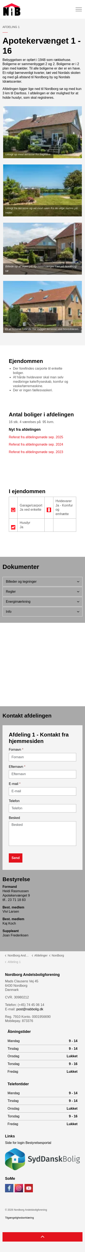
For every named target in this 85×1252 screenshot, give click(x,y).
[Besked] (42, 833)
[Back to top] (42, 1237)
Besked (14, 818)
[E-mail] (42, 791)
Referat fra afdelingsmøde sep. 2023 (36, 452)
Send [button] (15, 858)
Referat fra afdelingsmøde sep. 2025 (36, 437)
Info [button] (9, 611)
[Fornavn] (42, 757)
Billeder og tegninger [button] (21, 581)
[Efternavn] (42, 774)
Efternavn (17, 766)
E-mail (15, 784)
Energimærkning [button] (18, 601)
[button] (42, 132)
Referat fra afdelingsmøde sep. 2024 (36, 444)
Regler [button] (11, 591)
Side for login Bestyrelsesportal (28, 1143)
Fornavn (16, 749)
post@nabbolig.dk (29, 1009)
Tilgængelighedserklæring (19, 1217)
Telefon (14, 801)
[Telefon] (42, 808)
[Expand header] (78, 9)
